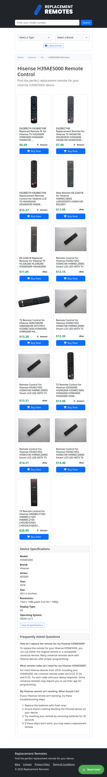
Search (86, 22)
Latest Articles (53, 45)
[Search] (47, 22)
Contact (27, 764)
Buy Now (34, 151)
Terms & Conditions (64, 764)
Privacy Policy (42, 764)
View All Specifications (32, 625)
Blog (17, 764)
